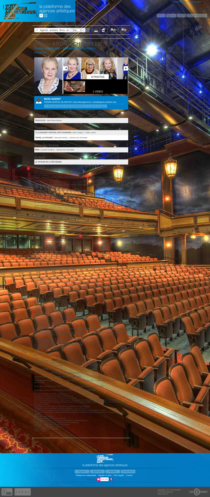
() (82, 102)
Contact (129, 475)
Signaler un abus (105, 475)
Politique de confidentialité (86, 475)
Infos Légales (119, 475)
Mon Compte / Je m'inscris (187, 2)
